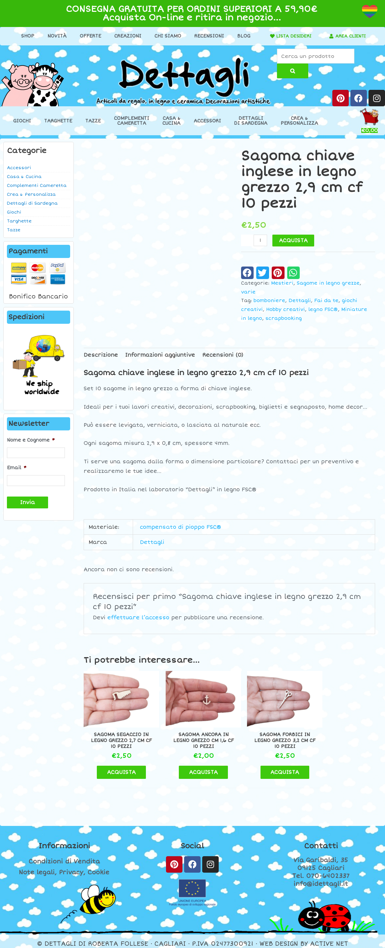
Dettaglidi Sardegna (250, 121)
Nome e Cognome (31, 440)
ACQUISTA (293, 240)
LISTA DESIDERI (291, 36)
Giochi (22, 121)
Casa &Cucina (171, 121)
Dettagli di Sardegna (32, 203)
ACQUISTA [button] (117, 767)
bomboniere (269, 301)
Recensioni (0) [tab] (222, 355)
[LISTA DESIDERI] (267, 36)
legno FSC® (323, 310)
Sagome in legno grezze (328, 283)
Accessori (207, 121)
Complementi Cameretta (37, 186)
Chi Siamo (165, 36)
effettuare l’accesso (138, 618)
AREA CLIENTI (350, 36)
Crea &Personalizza (299, 121)
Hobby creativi (285, 310)
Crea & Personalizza (31, 194)
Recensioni (207, 36)
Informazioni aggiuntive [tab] (160, 355)
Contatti (321, 841)
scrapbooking (283, 318)
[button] (247, 273)
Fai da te (326, 301)
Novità (55, 36)
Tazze (93, 121)
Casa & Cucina (24, 177)
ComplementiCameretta (131, 121)
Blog (241, 36)
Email (16, 468)
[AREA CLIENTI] (329, 36)
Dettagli (300, 301)
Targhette (58, 121)
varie (248, 292)
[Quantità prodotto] (260, 240)
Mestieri (282, 283)
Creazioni (125, 36)
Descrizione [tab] (101, 355)
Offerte (88, 36)
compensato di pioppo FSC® (180, 527)
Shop (25, 36)
